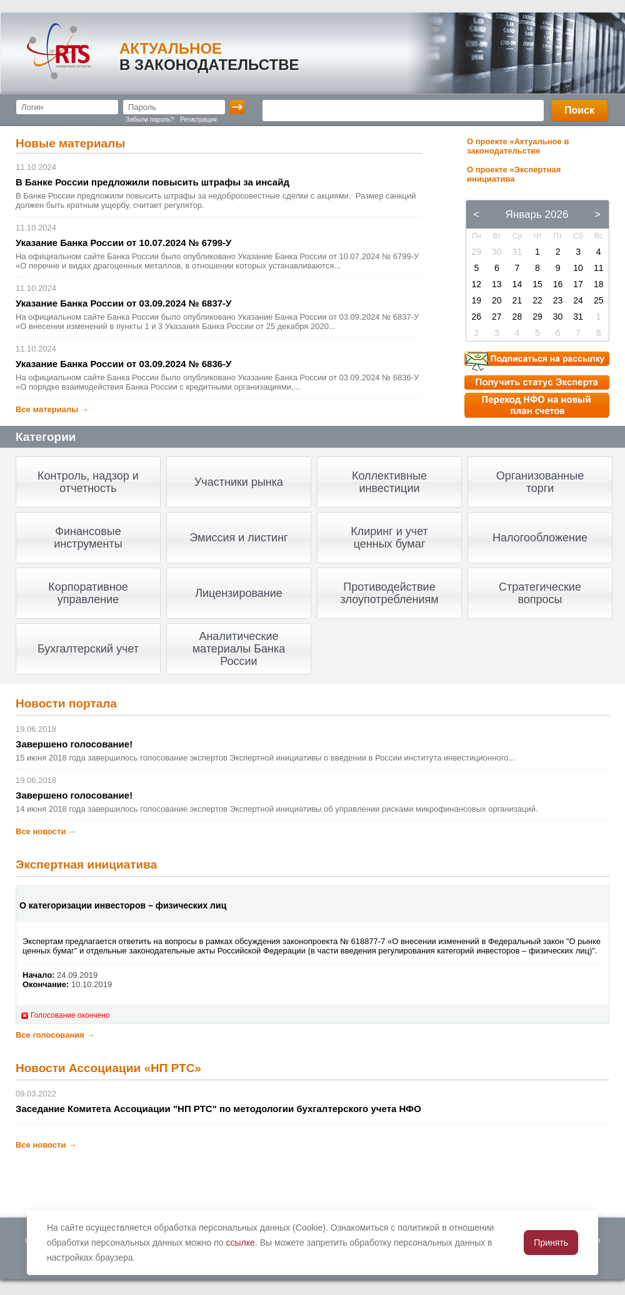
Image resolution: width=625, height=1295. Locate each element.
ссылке (240, 1243)
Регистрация (198, 119)
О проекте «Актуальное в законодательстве (518, 146)
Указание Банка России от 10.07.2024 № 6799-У (123, 242)
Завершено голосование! (74, 744)
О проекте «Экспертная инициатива (514, 174)
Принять (551, 1243)
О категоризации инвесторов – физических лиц (122, 905)
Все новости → (46, 831)
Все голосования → (55, 1035)
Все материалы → (52, 409)
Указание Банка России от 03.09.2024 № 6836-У (123, 363)
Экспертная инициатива (86, 864)
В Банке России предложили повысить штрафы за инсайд (152, 182)
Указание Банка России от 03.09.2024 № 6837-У (123, 303)
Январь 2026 (537, 214)
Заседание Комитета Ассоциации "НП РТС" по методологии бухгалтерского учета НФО (218, 1108)
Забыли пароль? (150, 119)
